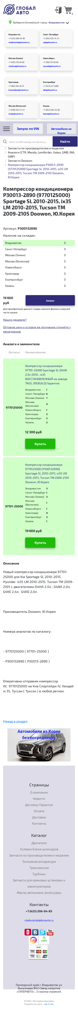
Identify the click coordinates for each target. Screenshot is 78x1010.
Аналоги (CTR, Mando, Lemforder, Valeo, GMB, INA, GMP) (41, 154)
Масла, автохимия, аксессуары (39, 892)
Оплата (39, 811)
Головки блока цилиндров (39, 849)
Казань (46, 106)
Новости (39, 798)
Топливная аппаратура (39, 861)
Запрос (50, 300)
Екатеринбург (49, 82)
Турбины (39, 874)
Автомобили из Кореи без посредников (38, 734)
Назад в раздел (15, 722)
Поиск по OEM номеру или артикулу (24, 141)
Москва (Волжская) (17, 106)
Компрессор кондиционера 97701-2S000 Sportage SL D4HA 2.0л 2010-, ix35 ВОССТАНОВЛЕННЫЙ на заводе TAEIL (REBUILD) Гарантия (46, 374)
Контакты (39, 823)
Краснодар (13, 82)
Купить (40, 444)
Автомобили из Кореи (61, 130)
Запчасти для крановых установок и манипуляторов (39, 883)
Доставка (39, 817)
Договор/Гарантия (39, 805)
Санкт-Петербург (50, 34)
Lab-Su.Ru (49, 1004)
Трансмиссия (39, 868)
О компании (39, 792)
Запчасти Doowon (20, 160)
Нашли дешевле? (15, 319)
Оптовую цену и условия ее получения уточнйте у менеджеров (37, 329)
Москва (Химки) (16, 58)
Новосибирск (49, 58)
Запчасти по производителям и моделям (36, 148)
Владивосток (14, 34)
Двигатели (39, 843)
